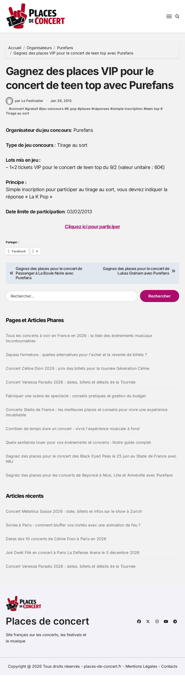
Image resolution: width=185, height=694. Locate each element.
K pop (72, 128)
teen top (152, 128)
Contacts (169, 685)
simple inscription (127, 128)
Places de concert (47, 640)
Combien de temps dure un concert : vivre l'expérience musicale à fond (72, 447)
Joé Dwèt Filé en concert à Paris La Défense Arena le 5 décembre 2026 (73, 571)
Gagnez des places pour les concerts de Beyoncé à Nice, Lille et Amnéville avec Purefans (89, 494)
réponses (101, 128)
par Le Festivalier (24, 119)
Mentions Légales (142, 685)
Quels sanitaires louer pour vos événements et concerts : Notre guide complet (78, 461)
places (85, 128)
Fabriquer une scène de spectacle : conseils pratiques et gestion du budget (76, 414)
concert (17, 128)
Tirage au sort (17, 132)
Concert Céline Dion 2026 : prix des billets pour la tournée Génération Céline (77, 387)
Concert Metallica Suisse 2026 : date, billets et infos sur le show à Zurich (74, 530)
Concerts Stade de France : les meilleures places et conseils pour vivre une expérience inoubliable (86, 431)
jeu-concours (52, 128)
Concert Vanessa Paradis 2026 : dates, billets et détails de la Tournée (70, 401)
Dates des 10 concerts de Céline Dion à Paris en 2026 (56, 557)
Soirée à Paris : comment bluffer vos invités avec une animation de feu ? (73, 544)
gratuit (32, 128)
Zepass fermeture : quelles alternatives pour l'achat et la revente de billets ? (76, 373)
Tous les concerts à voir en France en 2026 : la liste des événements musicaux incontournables (79, 357)
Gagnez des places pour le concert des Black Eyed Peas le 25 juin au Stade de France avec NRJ (91, 478)
